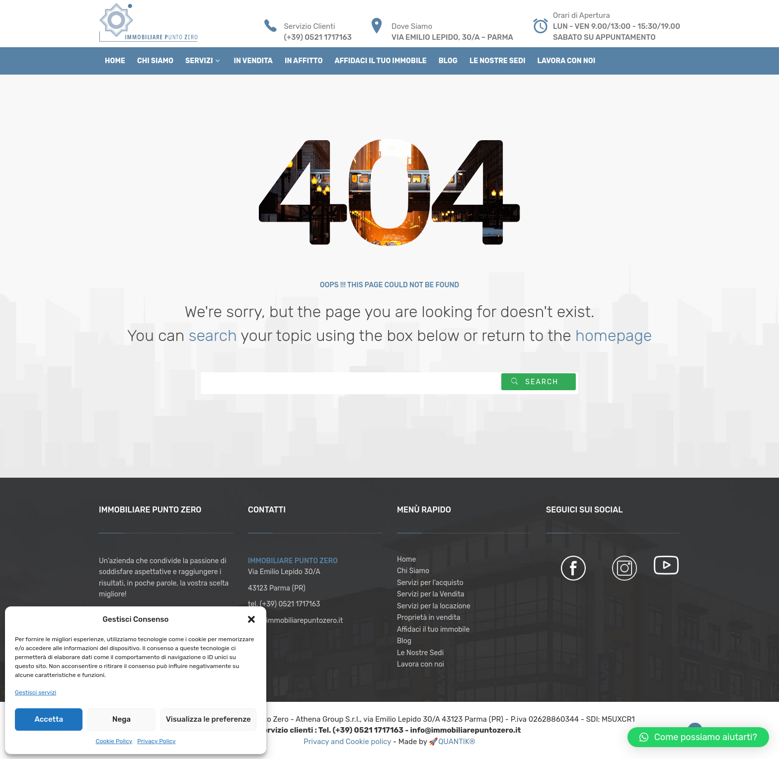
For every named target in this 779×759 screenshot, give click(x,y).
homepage (613, 335)
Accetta (48, 719)
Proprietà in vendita (428, 617)
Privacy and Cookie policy (348, 741)
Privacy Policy (156, 741)
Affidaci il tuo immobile (433, 629)
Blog (404, 641)
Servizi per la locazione (433, 606)
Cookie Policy (113, 741)
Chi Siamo (413, 571)
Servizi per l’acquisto (430, 583)
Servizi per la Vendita (430, 594)
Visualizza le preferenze (208, 719)
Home (406, 559)
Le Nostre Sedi (420, 653)
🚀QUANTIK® (452, 741)
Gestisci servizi (35, 692)
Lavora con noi (420, 664)
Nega (121, 719)
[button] (251, 619)
